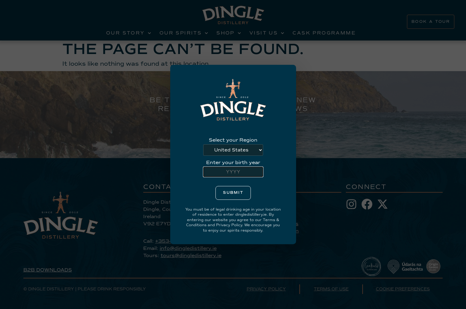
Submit (233, 192)
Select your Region (233, 140)
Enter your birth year (233, 162)
